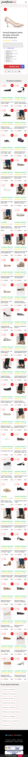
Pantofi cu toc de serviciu (10, 694)
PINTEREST (18, 735)
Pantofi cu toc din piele (9, 707)
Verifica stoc (16, 66)
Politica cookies (18, 741)
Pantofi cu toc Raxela (8, 689)
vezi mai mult (10, 48)
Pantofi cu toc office (8, 698)
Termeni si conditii (11, 740)
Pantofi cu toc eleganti (9, 716)
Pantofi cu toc (6, 725)
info (12, 105)
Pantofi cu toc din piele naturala (11, 712)
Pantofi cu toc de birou (9, 703)
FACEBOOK (9, 735)
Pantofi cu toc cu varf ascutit (10, 721)
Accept (20, 755)
